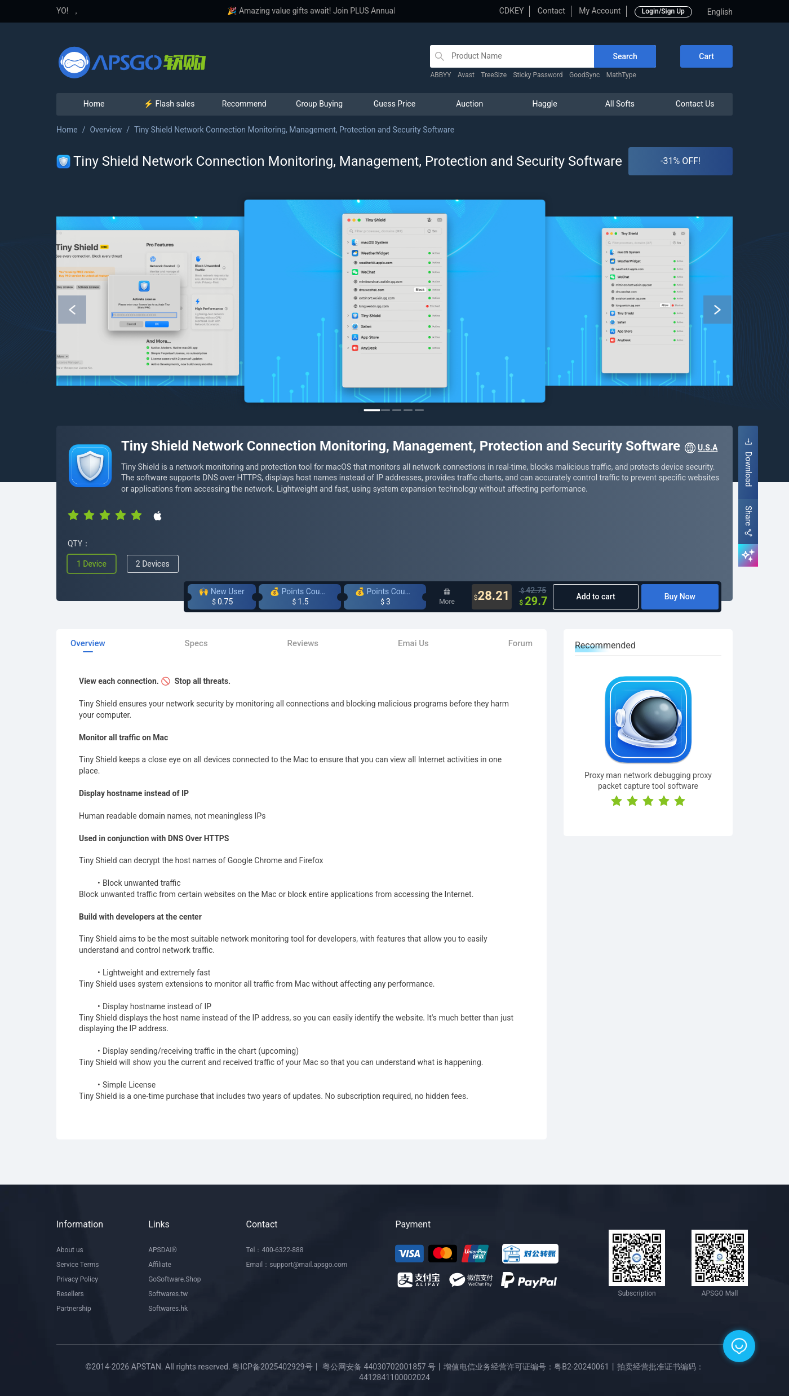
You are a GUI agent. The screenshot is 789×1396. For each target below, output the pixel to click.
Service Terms (77, 1265)
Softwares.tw (168, 1294)
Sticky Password (537, 75)
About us (69, 1250)
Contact (551, 10)
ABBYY (440, 75)
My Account (599, 10)
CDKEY (511, 10)
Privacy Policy (77, 1279)
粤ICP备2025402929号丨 (276, 1366)
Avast (466, 75)
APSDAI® (162, 1250)
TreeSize (494, 75)
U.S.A (700, 448)
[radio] (73, 514)
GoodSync (584, 75)
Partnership (73, 1309)
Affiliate (159, 1265)
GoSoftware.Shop (174, 1279)
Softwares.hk (168, 1309)
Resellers (70, 1294)
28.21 (492, 597)
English (720, 11)
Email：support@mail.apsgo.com (297, 1265)
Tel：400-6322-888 (275, 1250)
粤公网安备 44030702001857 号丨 (383, 1366)
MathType (621, 75)
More (447, 596)
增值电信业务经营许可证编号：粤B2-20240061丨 (530, 1366)
